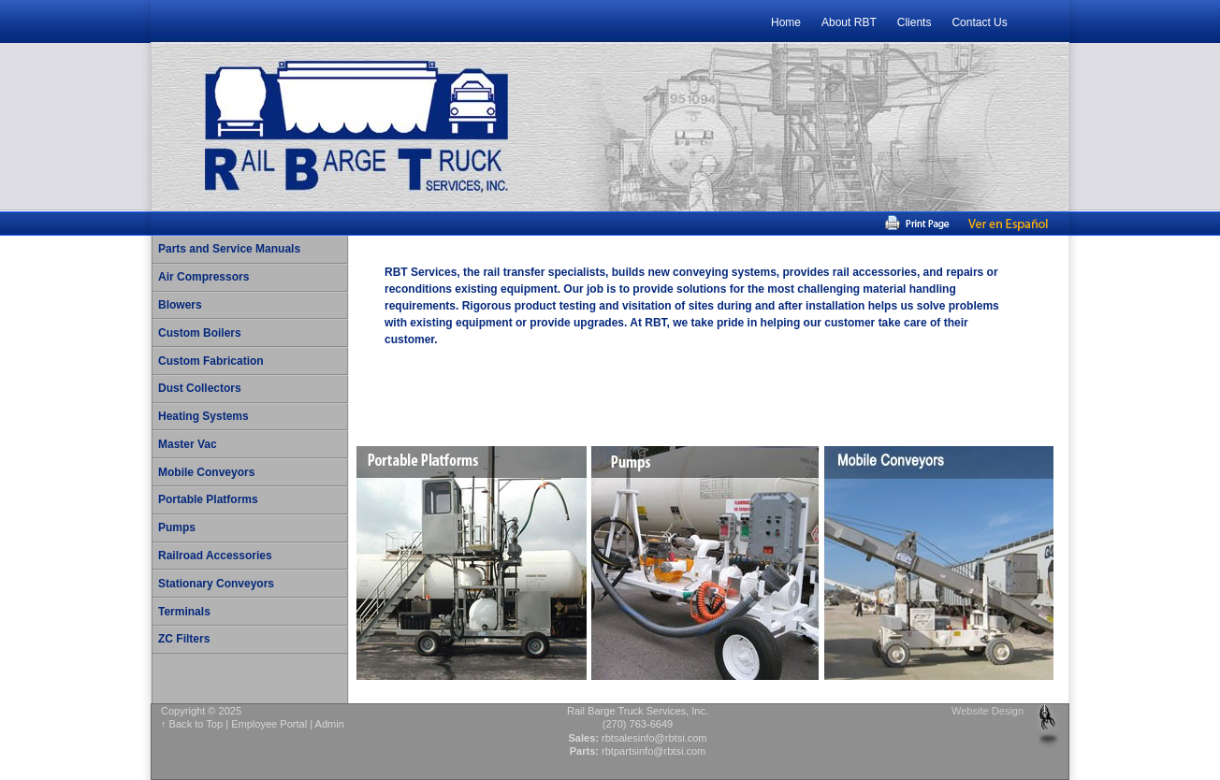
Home (786, 22)
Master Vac (187, 444)
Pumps (177, 527)
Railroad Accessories (215, 555)
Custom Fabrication (211, 361)
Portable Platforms (208, 499)
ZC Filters (184, 638)
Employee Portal (269, 723)
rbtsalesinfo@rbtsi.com (654, 738)
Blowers (180, 304)
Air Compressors (203, 276)
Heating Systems (203, 416)
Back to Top (196, 723)
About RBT (849, 22)
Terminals (184, 611)
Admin (329, 723)
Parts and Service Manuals (229, 248)
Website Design (987, 710)
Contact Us (979, 22)
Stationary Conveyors (216, 583)
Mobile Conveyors (206, 472)
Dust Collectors (199, 388)
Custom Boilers (199, 332)
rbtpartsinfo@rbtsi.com (653, 751)
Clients (914, 22)
